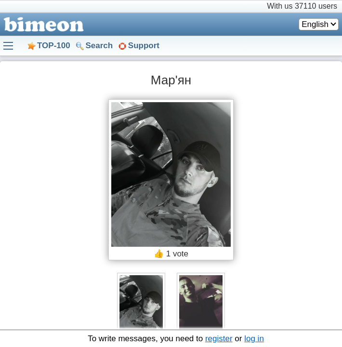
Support (143, 45)
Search (99, 45)
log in (254, 338)
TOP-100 (53, 45)
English (315, 24)
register (219, 338)
